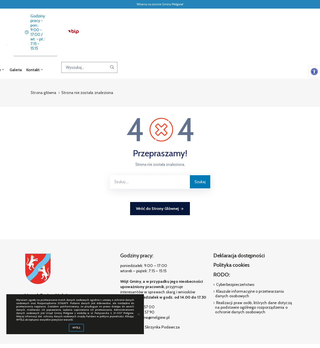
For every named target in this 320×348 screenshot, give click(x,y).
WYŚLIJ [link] (76, 327)
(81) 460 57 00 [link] (141, 274)
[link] (314, 71)
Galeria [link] (207, 37)
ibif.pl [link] (170, 330)
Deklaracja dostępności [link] (239, 223)
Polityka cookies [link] (231, 232)
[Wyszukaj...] (279, 35)
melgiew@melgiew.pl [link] (151, 285)
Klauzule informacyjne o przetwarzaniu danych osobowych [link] (249, 261)
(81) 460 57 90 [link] (142, 280)
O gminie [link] (184, 35)
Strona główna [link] (94, 35)
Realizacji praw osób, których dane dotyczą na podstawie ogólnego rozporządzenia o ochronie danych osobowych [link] (253, 275)
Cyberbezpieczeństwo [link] (234, 252)
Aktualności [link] (127, 37)
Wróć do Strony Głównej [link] (160, 176)
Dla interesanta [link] (153, 35)
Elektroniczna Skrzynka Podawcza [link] (150, 294)
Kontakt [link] (225, 37)
